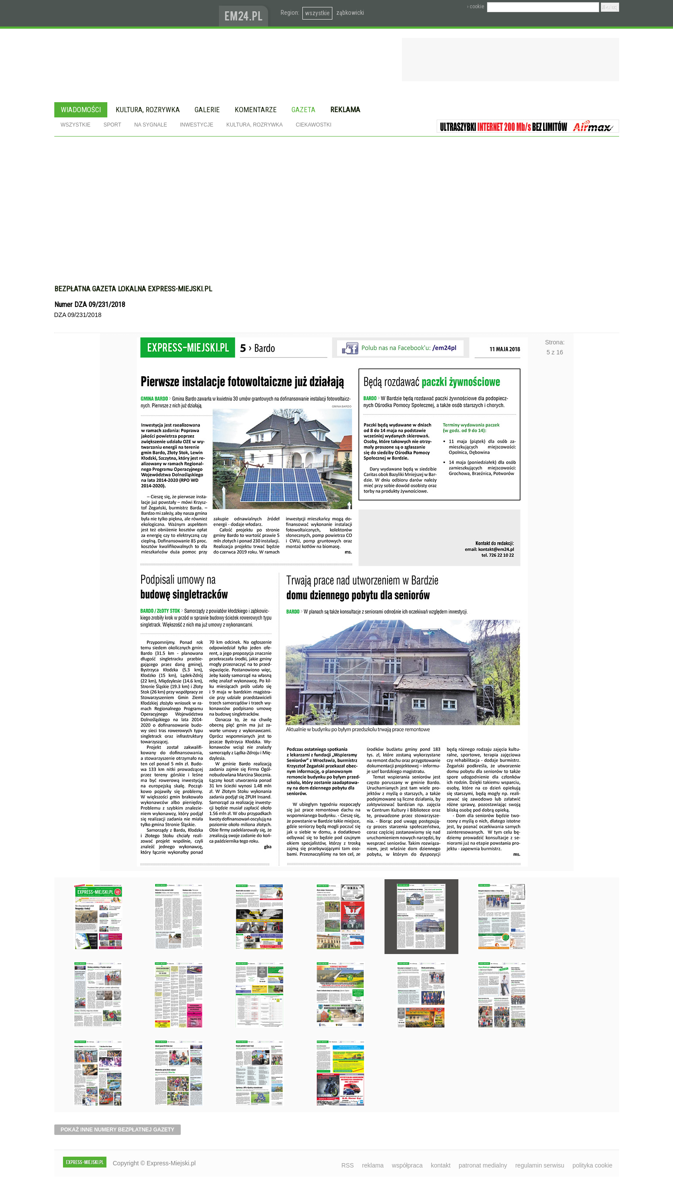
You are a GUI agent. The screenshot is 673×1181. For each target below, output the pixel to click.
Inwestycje (196, 125)
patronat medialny (483, 1165)
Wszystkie (76, 125)
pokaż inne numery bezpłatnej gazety (118, 1130)
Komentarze (256, 109)
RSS (347, 1165)
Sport (112, 125)
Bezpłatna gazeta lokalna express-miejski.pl (133, 288)
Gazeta (303, 109)
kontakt (441, 1165)
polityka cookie (593, 1165)
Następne (555, 583)
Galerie (207, 109)
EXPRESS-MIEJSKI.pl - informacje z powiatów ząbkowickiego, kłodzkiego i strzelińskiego (136, 13)
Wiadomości (81, 109)
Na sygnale (150, 125)
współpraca (407, 1165)
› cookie (475, 6)
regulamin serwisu (539, 1165)
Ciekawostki (314, 125)
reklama (373, 1165)
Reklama (345, 109)
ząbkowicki (350, 12)
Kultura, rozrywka (148, 109)
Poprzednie (118, 583)
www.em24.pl (245, 13)
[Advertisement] (336, 215)
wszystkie (317, 13)
